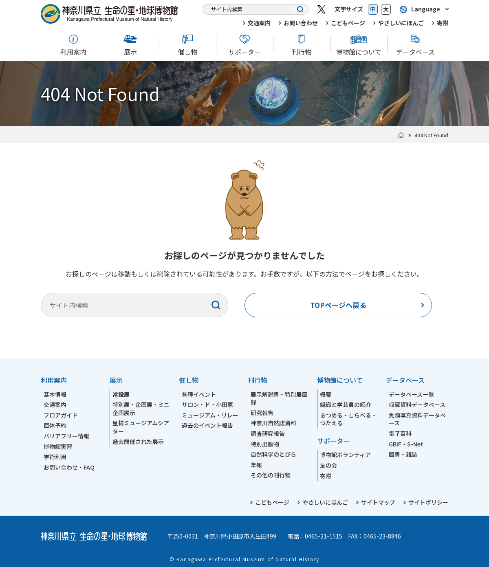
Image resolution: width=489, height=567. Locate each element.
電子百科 (400, 433)
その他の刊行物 (271, 475)
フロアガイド (61, 415)
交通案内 (259, 23)
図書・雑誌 (403, 454)
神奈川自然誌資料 (273, 423)
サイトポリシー (428, 502)
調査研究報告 (268, 433)
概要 (325, 394)
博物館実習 (58, 446)
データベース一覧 (411, 394)
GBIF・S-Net (406, 444)
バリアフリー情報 (66, 436)
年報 (256, 465)
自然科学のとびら (273, 454)
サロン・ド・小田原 (207, 404)
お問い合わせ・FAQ (69, 467)
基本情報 (55, 394)
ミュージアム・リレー (210, 415)
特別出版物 (265, 444)
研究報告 (262, 413)
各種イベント (199, 394)
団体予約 (55, 425)
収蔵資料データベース (417, 404)
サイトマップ (378, 502)
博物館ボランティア (345, 455)
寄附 (442, 23)
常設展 (121, 394)
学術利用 (55, 457)
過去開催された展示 (138, 441)
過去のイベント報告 (207, 425)
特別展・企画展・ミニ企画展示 (141, 408)
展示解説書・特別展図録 (279, 398)
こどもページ (348, 23)
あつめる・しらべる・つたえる (348, 419)
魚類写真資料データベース (417, 419)
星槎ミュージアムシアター (140, 427)
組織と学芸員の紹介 (345, 404)
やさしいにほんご (401, 23)
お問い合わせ (301, 23)
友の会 (328, 465)
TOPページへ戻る (338, 305)
